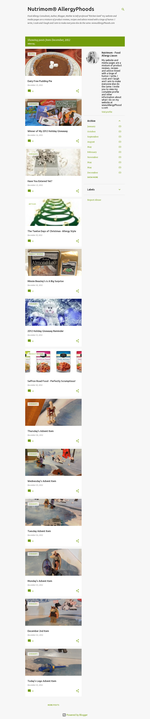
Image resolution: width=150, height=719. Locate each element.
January (91, 126)
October (91, 131)
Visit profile (107, 112)
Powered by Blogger (75, 715)
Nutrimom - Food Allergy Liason (111, 54)
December (92, 172)
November (92, 157)
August (91, 142)
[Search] (123, 9)
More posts (53, 705)
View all (31, 44)
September (93, 136)
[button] (77, 91)
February (92, 152)
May (89, 147)
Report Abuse (94, 200)
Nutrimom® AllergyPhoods (61, 9)
